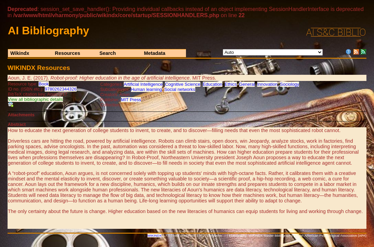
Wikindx (19, 53)
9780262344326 (61, 89)
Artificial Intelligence (143, 84)
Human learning (146, 89)
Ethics (231, 84)
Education (212, 84)
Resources (67, 53)
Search (107, 53)
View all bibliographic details (35, 99)
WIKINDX (154, 235)
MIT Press (131, 99)
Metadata (154, 53)
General (247, 84)
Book (43, 83)
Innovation (267, 84)
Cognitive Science (182, 84)
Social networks (179, 89)
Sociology (289, 84)
